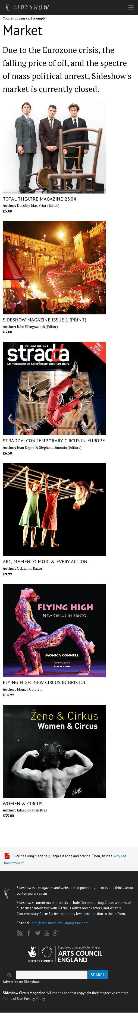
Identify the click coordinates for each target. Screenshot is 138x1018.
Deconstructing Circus (97, 902)
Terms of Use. (13, 998)
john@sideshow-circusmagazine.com (60, 923)
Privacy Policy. (34, 998)
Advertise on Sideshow (21, 982)
